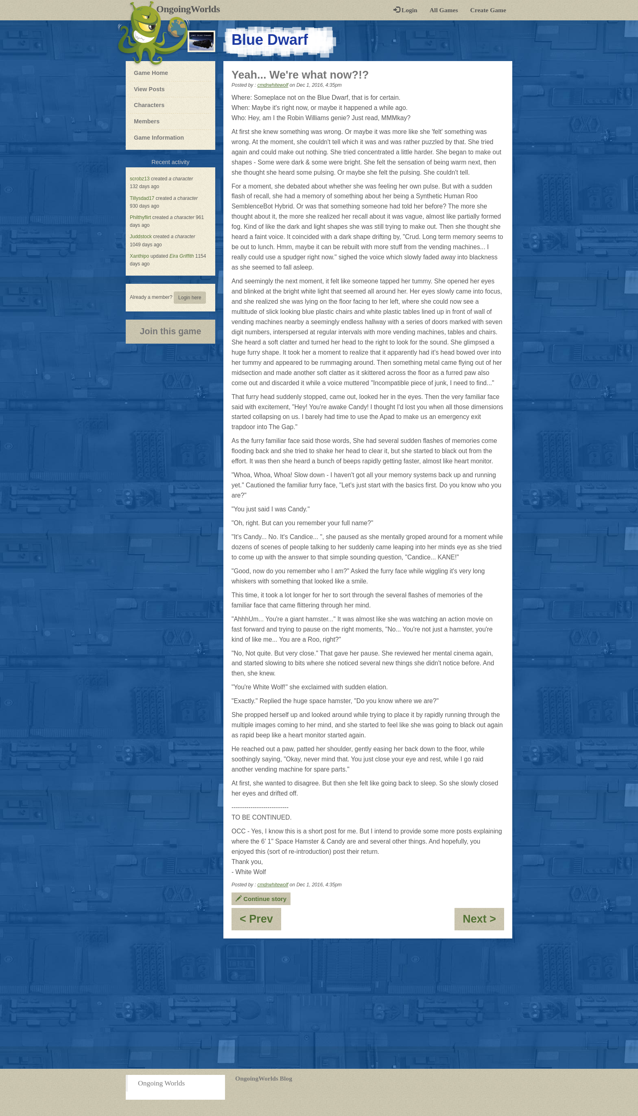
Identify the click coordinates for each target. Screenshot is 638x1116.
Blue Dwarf (270, 39)
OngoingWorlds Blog (263, 1078)
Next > (483, 921)
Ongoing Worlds (161, 1083)
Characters (148, 104)
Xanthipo (139, 256)
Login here (189, 297)
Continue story (261, 898)
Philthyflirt (140, 217)
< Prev (260, 921)
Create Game (488, 10)
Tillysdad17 (142, 198)
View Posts (149, 89)
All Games (444, 10)
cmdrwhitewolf (272, 85)
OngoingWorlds (191, 9)
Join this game (170, 331)
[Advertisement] (319, 1004)
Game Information (159, 137)
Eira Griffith (181, 256)
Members (147, 121)
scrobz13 (140, 179)
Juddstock (141, 236)
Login (405, 10)
